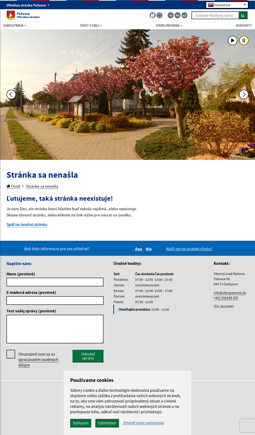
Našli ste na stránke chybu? (189, 248)
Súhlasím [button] (81, 423)
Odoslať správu (88, 356)
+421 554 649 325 (226, 298)
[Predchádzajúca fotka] (11, 94)
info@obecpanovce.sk (230, 292)
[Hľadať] (243, 15)
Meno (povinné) (20, 273)
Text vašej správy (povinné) (31, 310)
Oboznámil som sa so (38, 360)
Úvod (13, 186)
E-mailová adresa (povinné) (31, 292)
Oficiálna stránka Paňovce (27, 5)
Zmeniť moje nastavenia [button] (143, 423)
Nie (149, 248)
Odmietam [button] (107, 423)
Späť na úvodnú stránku (26, 224)
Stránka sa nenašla (42, 186)
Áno (139, 248)
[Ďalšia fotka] (244, 94)
